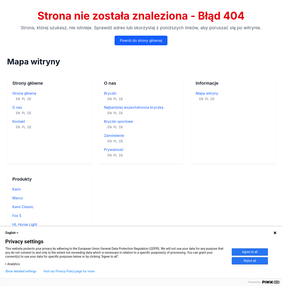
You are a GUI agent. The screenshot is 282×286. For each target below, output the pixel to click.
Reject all (250, 260)
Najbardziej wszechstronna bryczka (133, 107)
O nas (17, 107)
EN (18, 99)
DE (29, 99)
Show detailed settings (20, 271)
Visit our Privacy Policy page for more (69, 271)
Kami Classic (23, 207)
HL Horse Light (24, 224)
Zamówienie (114, 135)
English (12, 233)
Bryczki (110, 93)
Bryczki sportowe (118, 121)
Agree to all (250, 252)
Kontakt (18, 121)
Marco (17, 198)
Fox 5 (16, 215)
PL (24, 99)
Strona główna (24, 93)
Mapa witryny (207, 93)
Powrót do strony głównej (141, 40)
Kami (16, 189)
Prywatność (114, 149)
